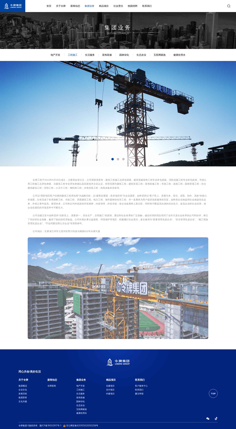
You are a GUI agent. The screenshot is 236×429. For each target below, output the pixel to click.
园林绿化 (124, 55)
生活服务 (90, 55)
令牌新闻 (51, 386)
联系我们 (147, 6)
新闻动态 (75, 6)
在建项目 (110, 386)
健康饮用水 (179, 55)
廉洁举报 (139, 393)
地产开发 (55, 55)
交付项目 (110, 389)
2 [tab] (118, 159)
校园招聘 (132, 6)
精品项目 (104, 6)
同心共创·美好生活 (30, 371)
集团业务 (89, 6)
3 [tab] (123, 159)
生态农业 (141, 55)
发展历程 (23, 393)
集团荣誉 (23, 397)
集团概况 (23, 386)
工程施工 (73, 55)
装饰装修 (107, 55)
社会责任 (118, 6)
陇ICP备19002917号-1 (50, 426)
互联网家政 (160, 55)
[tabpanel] (118, 113)
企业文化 (23, 389)
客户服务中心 (141, 386)
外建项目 (110, 393)
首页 (49, 6)
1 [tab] (112, 159)
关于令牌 (61, 6)
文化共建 (23, 401)
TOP (213, 393)
